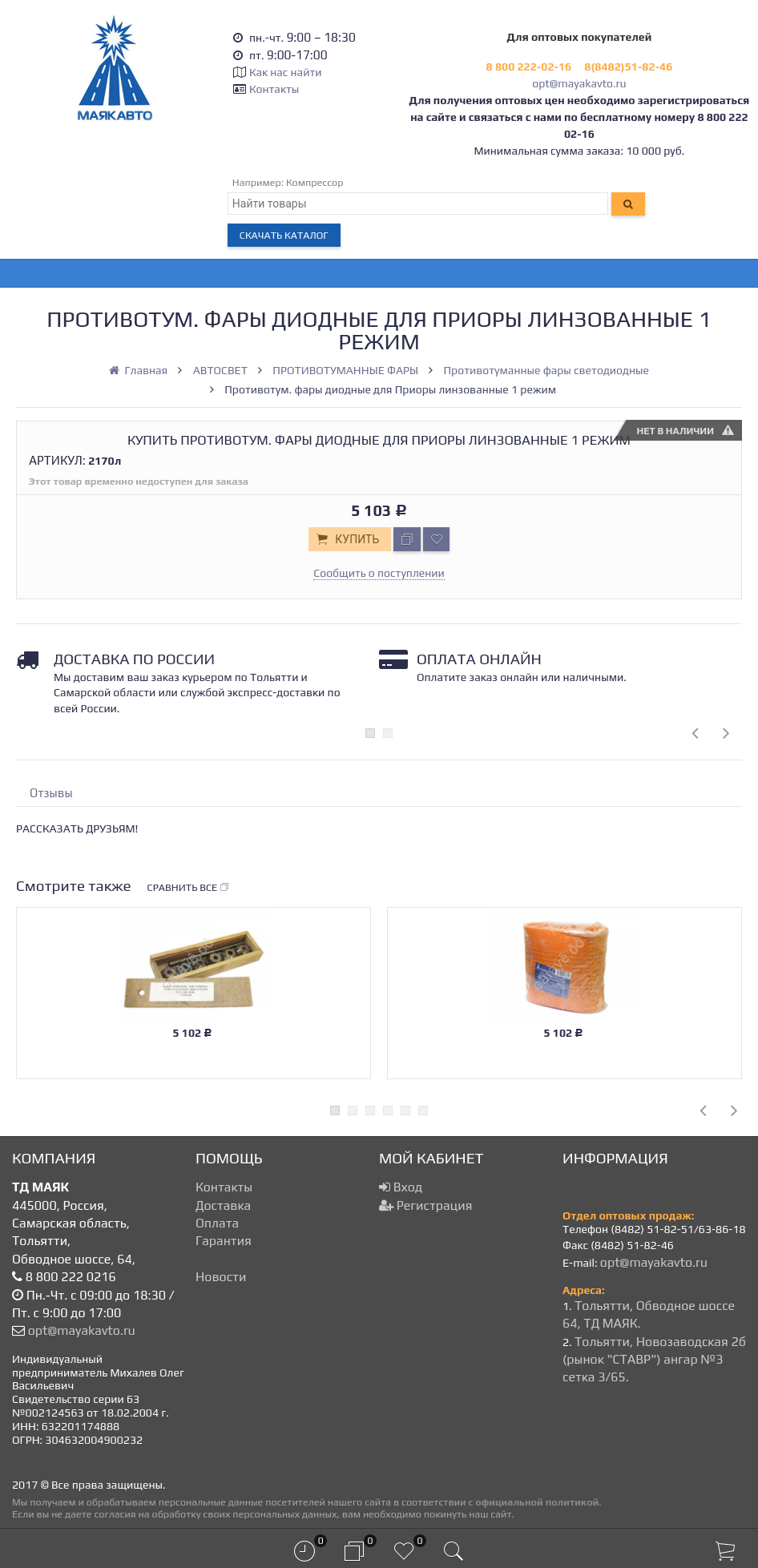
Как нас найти (285, 72)
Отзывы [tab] (51, 793)
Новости (221, 1276)
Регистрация (425, 1205)
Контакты (274, 89)
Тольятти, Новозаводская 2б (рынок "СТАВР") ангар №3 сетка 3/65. (654, 1359)
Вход (400, 1187)
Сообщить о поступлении (378, 572)
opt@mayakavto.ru (579, 83)
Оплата (217, 1223)
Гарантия (224, 1240)
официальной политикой (537, 1502)
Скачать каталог (284, 235)
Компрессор (315, 182)
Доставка (223, 1205)
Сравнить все (189, 887)
